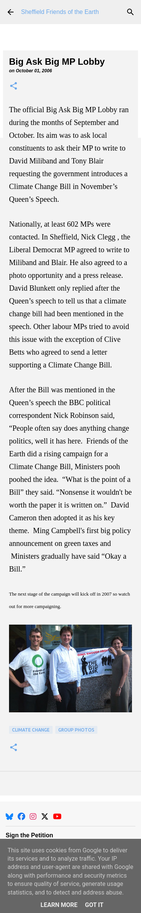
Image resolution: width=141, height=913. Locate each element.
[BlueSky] (9, 816)
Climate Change (31, 729)
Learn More (59, 904)
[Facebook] (21, 816)
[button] (13, 86)
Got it (94, 904)
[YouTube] (57, 816)
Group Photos (76, 729)
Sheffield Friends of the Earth (60, 12)
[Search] (130, 12)
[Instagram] (33, 816)
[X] (45, 816)
